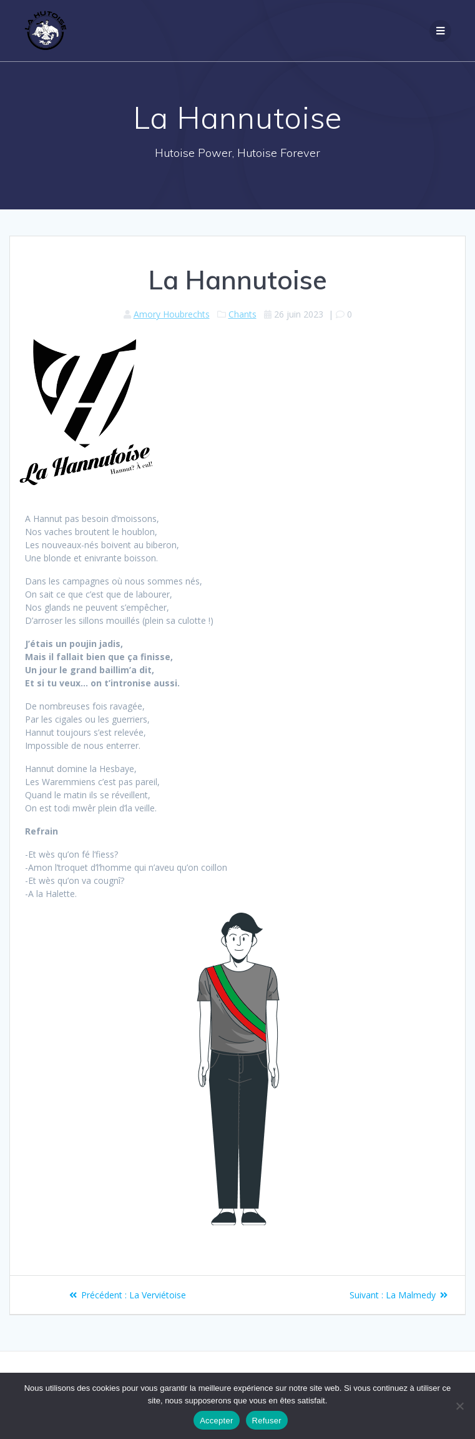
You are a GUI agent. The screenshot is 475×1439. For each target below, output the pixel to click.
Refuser (267, 1420)
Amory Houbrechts (172, 314)
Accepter (216, 1420)
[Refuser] (459, 1406)
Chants (242, 314)
